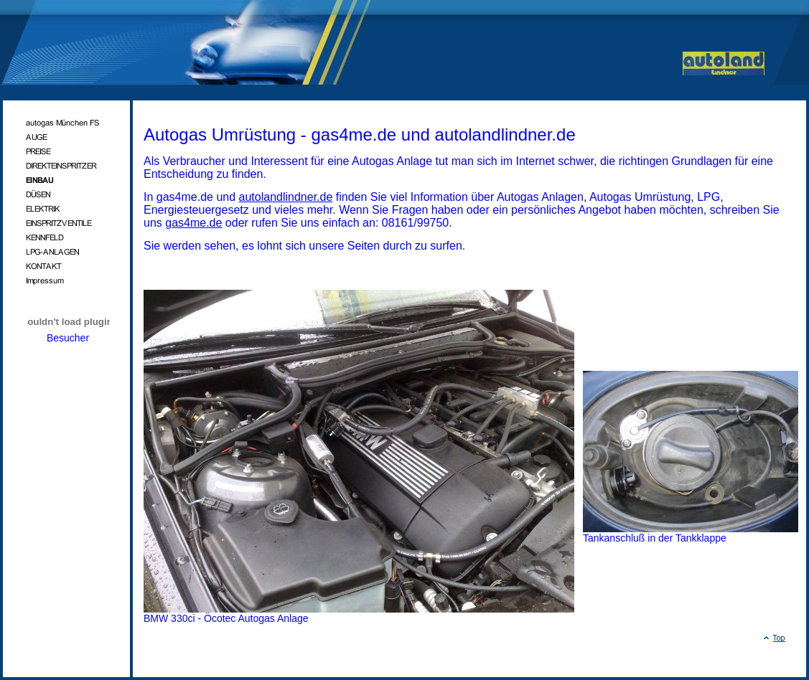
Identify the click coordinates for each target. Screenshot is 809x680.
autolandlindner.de (286, 197)
